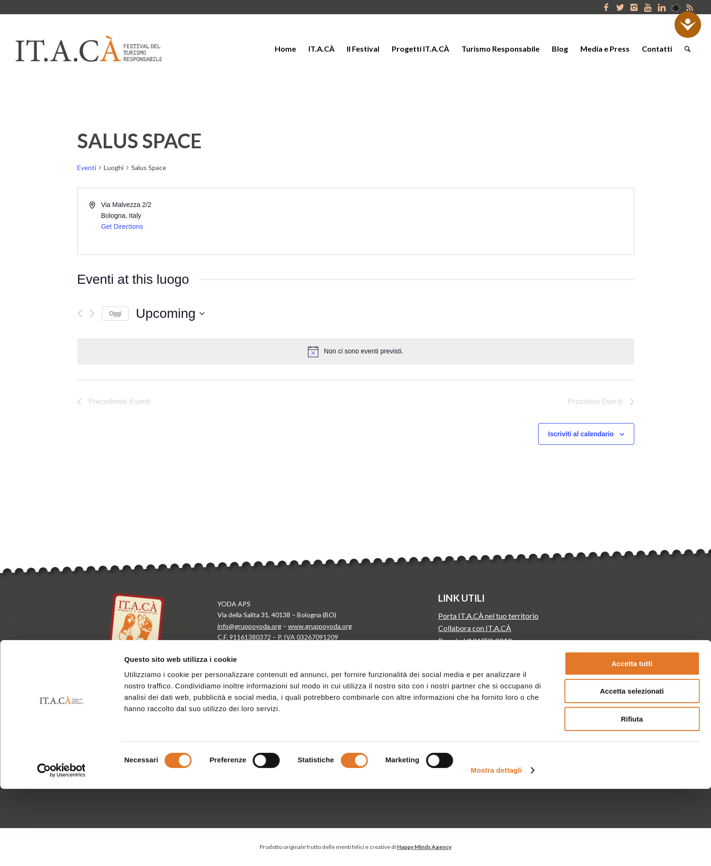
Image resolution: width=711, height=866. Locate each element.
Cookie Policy (237, 670)
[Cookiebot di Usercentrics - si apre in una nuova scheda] (61, 847)
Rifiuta (632, 796)
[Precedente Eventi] (79, 313)
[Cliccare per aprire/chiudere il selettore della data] (170, 313)
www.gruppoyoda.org (320, 626)
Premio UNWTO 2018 (475, 640)
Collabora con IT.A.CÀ (474, 627)
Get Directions (122, 226)
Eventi (86, 167)
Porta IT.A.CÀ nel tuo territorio (488, 615)
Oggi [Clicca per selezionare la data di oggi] (115, 313)
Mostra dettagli (496, 847)
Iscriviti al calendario (581, 434)
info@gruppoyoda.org (249, 626)
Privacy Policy (237, 654)
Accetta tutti (632, 741)
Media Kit (454, 653)
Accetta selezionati (632, 769)
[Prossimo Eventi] (92, 313)
